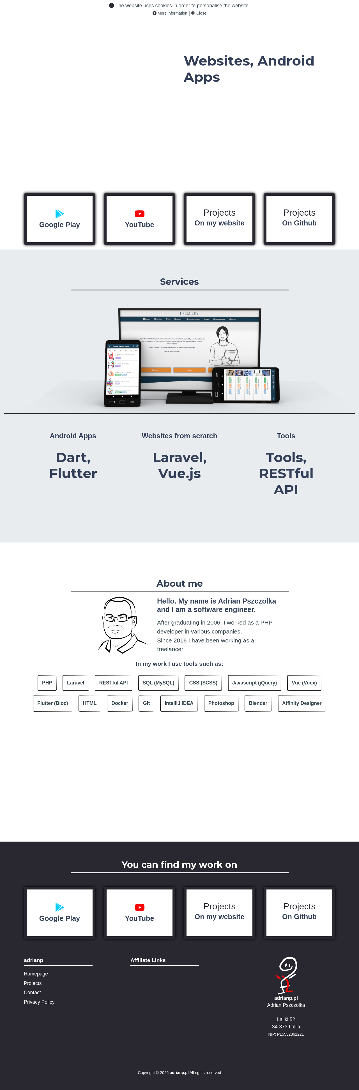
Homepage (36, 974)
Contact (32, 992)
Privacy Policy (39, 1002)
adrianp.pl (286, 998)
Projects (219, 217)
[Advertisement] (179, 802)
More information (170, 13)
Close (198, 13)
